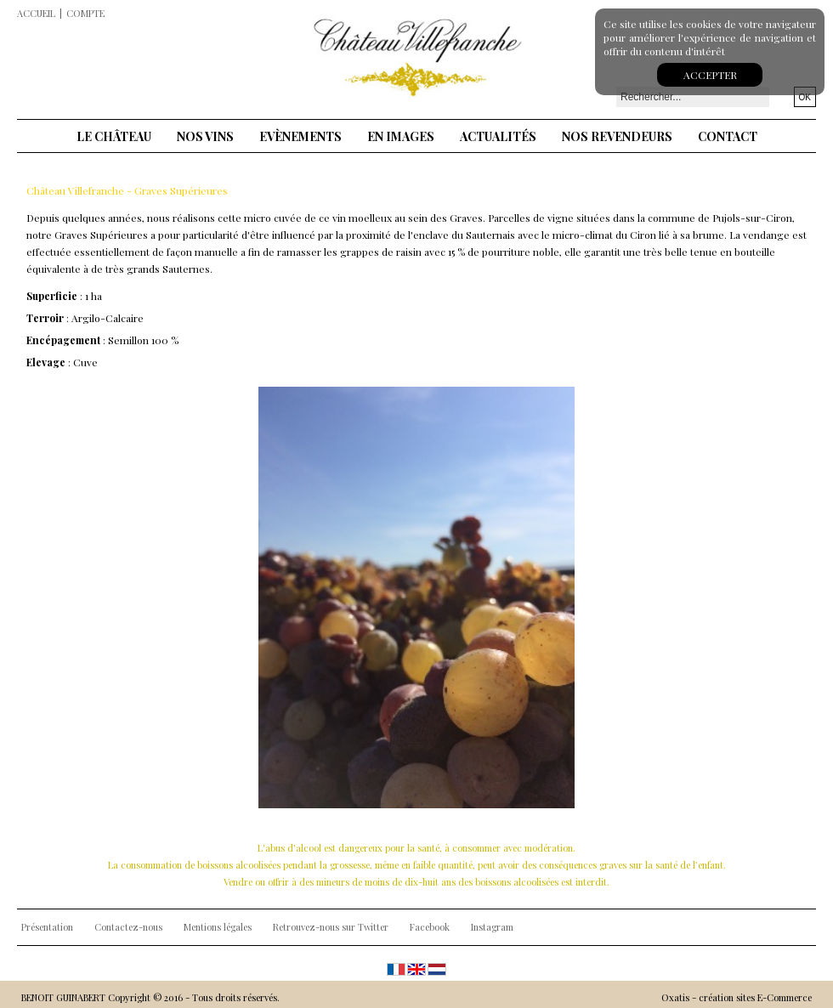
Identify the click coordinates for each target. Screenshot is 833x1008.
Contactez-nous (128, 926)
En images (400, 136)
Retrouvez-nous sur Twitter (330, 926)
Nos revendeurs (617, 136)
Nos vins (205, 136)
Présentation (47, 926)
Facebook (430, 926)
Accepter (710, 75)
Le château (113, 136)
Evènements (300, 136)
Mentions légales (218, 926)
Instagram (492, 926)
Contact (727, 136)
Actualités (498, 136)
